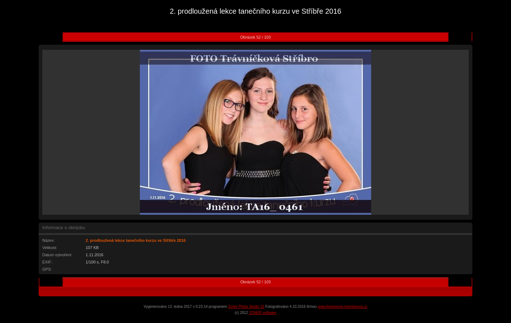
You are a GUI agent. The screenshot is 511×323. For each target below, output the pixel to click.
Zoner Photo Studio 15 (246, 307)
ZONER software (262, 313)
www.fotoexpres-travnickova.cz (342, 307)
